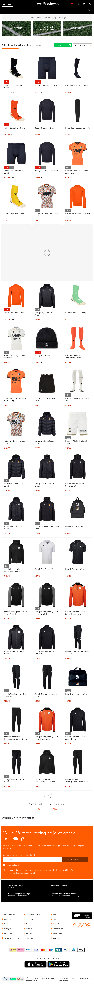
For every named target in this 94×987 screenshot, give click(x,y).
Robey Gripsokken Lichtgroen (77, 313)
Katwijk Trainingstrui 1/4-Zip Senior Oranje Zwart (77, 613)
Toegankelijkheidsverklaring (81, 978)
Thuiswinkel (20, 979)
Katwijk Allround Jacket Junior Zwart (47, 527)
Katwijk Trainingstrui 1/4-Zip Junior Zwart (77, 738)
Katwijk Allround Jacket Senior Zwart (74, 485)
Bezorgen (7, 929)
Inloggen (79, 4)
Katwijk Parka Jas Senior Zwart (44, 485)
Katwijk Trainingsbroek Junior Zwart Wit (16, 695)
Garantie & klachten (33, 915)
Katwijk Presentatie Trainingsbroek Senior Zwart (76, 780)
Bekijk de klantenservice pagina (20, 888)
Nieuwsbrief (57, 924)
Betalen (7, 924)
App (54, 915)
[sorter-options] (82, 45)
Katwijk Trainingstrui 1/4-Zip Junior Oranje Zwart (46, 738)
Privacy (54, 978)
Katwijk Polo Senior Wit (44, 569)
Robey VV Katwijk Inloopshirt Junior (46, 214)
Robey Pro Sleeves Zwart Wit (77, 128)
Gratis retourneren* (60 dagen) (49, 17)
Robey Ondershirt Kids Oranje (77, 213)
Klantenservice (9, 915)
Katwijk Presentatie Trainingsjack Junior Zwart (14, 570)
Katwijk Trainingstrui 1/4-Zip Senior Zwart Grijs (15, 613)
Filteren (63, 45)
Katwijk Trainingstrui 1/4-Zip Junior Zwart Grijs (46, 613)
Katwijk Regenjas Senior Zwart (14, 652)
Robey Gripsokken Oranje (14, 128)
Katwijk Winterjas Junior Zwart (13, 485)
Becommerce (13, 979)
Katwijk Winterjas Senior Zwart (44, 442)
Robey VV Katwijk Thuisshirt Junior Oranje (76, 172)
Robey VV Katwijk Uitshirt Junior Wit (14, 357)
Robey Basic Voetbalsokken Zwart (76, 86)
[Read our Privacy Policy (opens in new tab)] (19, 865)
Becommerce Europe (5, 979)
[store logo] (47, 4)
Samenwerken (58, 929)
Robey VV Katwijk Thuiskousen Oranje (73, 357)
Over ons (29, 924)
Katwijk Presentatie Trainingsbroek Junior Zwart (15, 738)
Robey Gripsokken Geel (14, 213)
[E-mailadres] (32, 859)
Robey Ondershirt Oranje (14, 313)
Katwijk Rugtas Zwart (74, 526)
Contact (29, 929)
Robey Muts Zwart (42, 356)
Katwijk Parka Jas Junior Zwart (14, 527)
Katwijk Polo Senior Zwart (75, 569)
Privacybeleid (11, 865)
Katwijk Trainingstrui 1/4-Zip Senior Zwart (46, 652)
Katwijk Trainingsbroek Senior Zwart (47, 695)
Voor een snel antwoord (17, 896)
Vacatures (29, 938)
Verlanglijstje (84, 4)
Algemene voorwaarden (64, 979)
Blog (54, 919)
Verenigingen (57, 933)
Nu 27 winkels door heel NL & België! (66, 896)
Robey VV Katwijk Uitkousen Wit (77, 399)
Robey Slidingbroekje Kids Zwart (14, 172)
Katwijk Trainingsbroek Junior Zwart (16, 780)
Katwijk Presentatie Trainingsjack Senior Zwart (45, 780)
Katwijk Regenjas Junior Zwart (44, 314)
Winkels (29, 933)
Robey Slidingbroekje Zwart (46, 85)
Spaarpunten (30, 919)
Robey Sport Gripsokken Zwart (14, 86)
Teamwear (56, 938)
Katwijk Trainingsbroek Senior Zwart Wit (77, 652)
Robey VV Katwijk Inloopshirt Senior (16, 442)
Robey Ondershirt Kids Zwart (46, 171)
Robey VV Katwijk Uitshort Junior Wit (76, 442)
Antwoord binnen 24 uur (60, 888)
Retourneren (8, 933)
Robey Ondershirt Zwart (44, 128)
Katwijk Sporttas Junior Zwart (77, 694)
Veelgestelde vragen (11, 938)
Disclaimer (45, 978)
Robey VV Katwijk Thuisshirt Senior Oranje (15, 399)
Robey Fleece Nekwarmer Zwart (45, 399)
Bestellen (7, 919)
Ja (39, 809)
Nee (55, 809)
